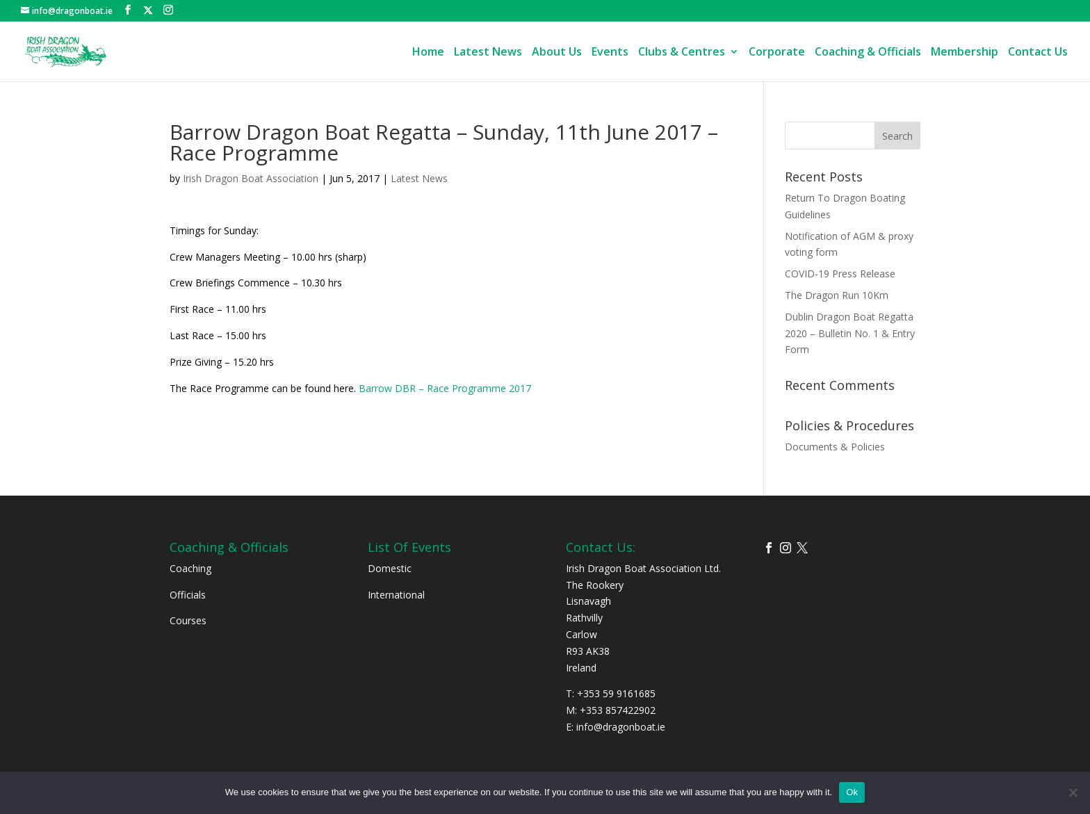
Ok (852, 792)
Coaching (190, 568)
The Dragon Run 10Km (836, 295)
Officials (188, 594)
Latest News (488, 53)
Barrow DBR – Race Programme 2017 (445, 388)
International (396, 594)
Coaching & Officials (868, 53)
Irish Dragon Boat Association (250, 178)
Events (610, 53)
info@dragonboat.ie (620, 726)
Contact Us (1038, 53)
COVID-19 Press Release (840, 273)
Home (428, 53)
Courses (188, 620)
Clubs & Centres (681, 53)
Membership (964, 53)
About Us (557, 53)
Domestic (390, 568)
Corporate (777, 53)
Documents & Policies (835, 446)
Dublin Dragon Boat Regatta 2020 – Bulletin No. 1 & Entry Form (850, 333)
